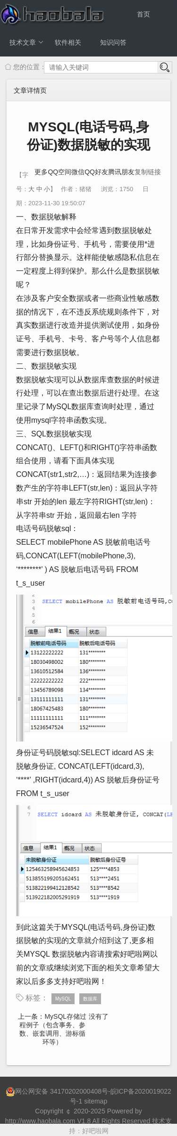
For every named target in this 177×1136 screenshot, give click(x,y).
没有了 (99, 1016)
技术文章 (26, 42)
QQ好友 (96, 172)
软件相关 (68, 42)
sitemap (95, 1101)
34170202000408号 (79, 1091)
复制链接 (148, 172)
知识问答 (113, 42)
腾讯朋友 (121, 172)
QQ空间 (59, 172)
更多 (41, 172)
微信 (77, 172)
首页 (143, 14)
